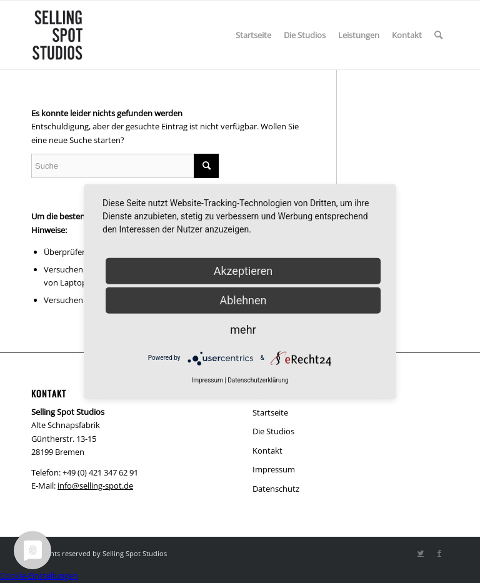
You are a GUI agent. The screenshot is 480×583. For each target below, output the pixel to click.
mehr (243, 329)
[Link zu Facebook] (439, 553)
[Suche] (438, 35)
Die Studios (273, 431)
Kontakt (267, 450)
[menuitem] (253, 35)
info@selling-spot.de (95, 485)
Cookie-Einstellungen (39, 575)
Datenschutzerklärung (258, 379)
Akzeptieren (243, 270)
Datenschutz (275, 488)
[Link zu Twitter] (420, 553)
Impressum (273, 469)
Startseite (270, 412)
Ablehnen (242, 299)
